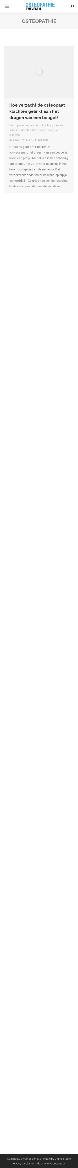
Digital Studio (63, 1158)
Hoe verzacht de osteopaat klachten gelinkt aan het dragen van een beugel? (37, 111)
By (19, 139)
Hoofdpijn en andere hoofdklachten (30, 125)
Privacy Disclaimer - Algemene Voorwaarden (39, 1163)
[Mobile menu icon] (7, 6)
